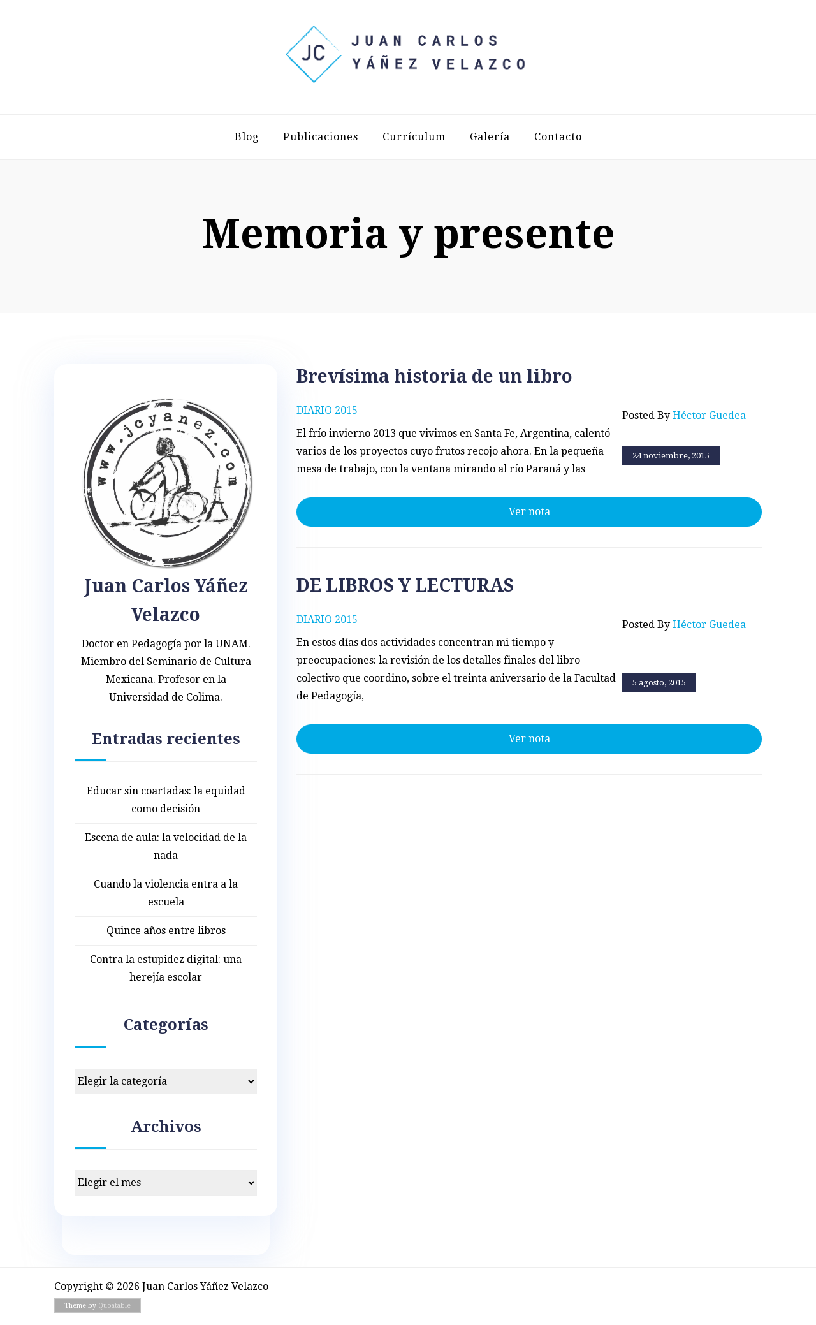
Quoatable (114, 1305)
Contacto (558, 137)
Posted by (684, 416)
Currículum (414, 137)
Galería (490, 137)
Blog (247, 137)
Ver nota (529, 512)
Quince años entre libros (166, 931)
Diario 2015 (327, 410)
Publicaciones (320, 137)
